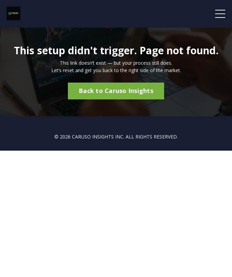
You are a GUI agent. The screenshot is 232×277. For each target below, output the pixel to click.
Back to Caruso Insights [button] (116, 91)
